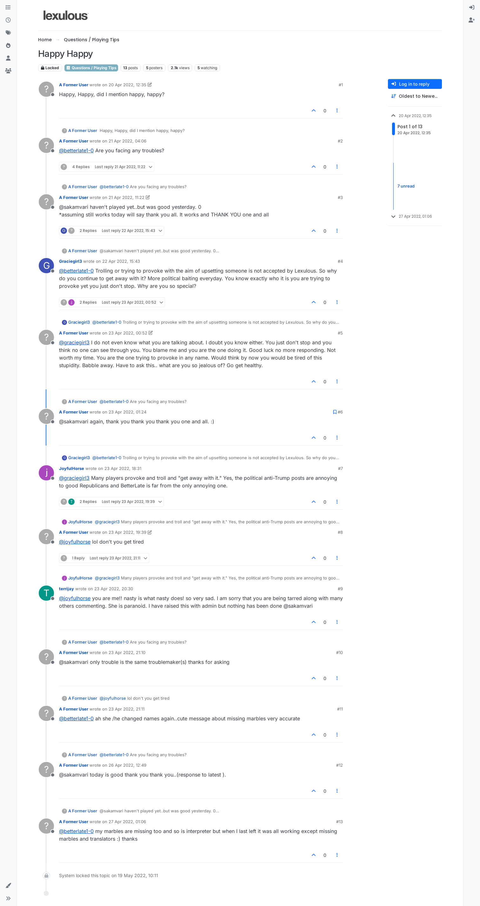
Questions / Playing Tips (91, 67)
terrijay (66, 588)
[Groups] (8, 71)
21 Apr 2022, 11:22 (126, 197)
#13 (339, 821)
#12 (339, 765)
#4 (340, 261)
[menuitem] (471, 8)
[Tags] (8, 33)
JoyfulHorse (71, 468)
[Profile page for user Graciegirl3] (46, 265)
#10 (339, 652)
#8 (340, 532)
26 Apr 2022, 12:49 (127, 765)
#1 (341, 84)
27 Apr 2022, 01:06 (127, 821)
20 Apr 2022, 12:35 (127, 84)
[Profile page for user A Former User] (46, 89)
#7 (340, 468)
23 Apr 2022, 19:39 (127, 532)
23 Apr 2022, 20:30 (113, 588)
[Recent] (8, 20)
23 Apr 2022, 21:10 (127, 652)
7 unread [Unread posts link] (406, 185)
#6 (340, 411)
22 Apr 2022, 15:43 (121, 261)
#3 (340, 197)
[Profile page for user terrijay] (46, 593)
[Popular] (8, 46)
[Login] (471, 8)
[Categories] (8, 8)
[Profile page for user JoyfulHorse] (46, 472)
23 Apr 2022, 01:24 (127, 411)
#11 (340, 708)
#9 (340, 588)
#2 (340, 140)
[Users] (8, 58)
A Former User (73, 84)
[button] (8, 886)
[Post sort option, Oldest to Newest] (415, 96)
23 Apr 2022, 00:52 (128, 332)
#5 (340, 332)
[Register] (471, 20)
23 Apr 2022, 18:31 (122, 468)
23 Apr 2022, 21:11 (126, 708)
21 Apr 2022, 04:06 (127, 140)
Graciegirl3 (70, 261)
